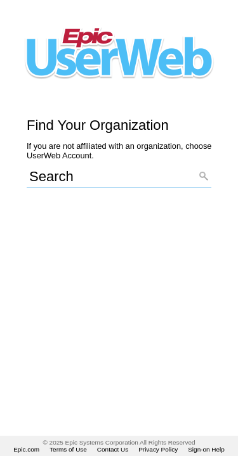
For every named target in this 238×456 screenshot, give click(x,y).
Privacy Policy (158, 449)
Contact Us (112, 449)
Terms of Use (68, 449)
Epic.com (26, 449)
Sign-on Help (206, 449)
